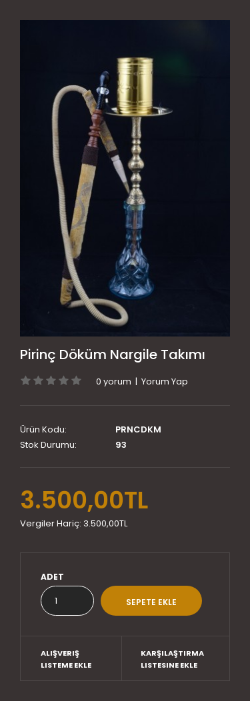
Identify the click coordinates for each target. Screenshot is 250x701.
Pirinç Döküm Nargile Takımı (112, 354)
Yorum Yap (164, 381)
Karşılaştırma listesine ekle (172, 659)
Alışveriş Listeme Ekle (66, 659)
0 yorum (113, 381)
